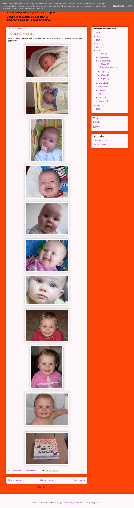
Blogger (99, 503)
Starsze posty (79, 480)
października (103, 61)
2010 (98, 51)
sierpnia (101, 87)
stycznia (101, 101)
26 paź (104, 64)
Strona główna (46, 480)
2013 (98, 40)
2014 (98, 36)
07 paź (104, 75)
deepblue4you (69, 503)
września (102, 83)
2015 (98, 33)
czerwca (102, 90)
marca (101, 97)
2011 (98, 47)
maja (100, 94)
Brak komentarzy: (32, 470)
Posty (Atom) (51, 487)
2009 (98, 105)
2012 (98, 43)
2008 (98, 109)
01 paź (104, 79)
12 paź (104, 72)
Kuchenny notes (100, 140)
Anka (98, 122)
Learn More (118, 6)
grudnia (101, 54)
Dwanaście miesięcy (21, 33)
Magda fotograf (99, 144)
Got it (129, 6)
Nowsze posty (14, 480)
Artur (98, 127)
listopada (102, 57)
